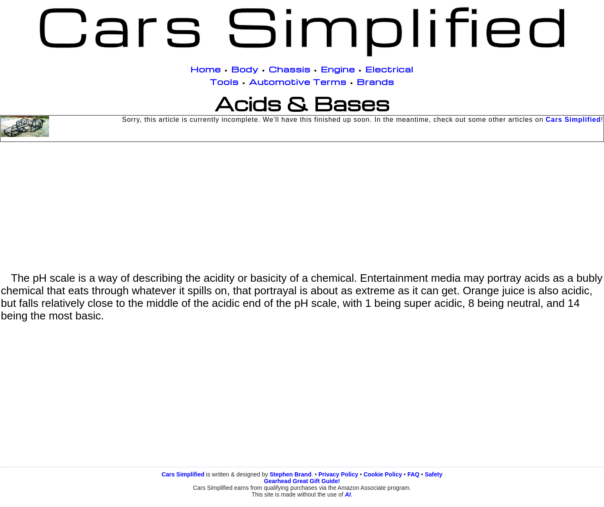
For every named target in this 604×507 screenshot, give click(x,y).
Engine (338, 69)
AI (348, 494)
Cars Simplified (573, 119)
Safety (434, 474)
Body (244, 69)
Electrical (389, 69)
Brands (375, 81)
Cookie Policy (383, 474)
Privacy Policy (338, 474)
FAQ (413, 474)
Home (205, 69)
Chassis (290, 69)
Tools (224, 81)
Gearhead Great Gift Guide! (302, 481)
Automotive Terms (298, 81)
